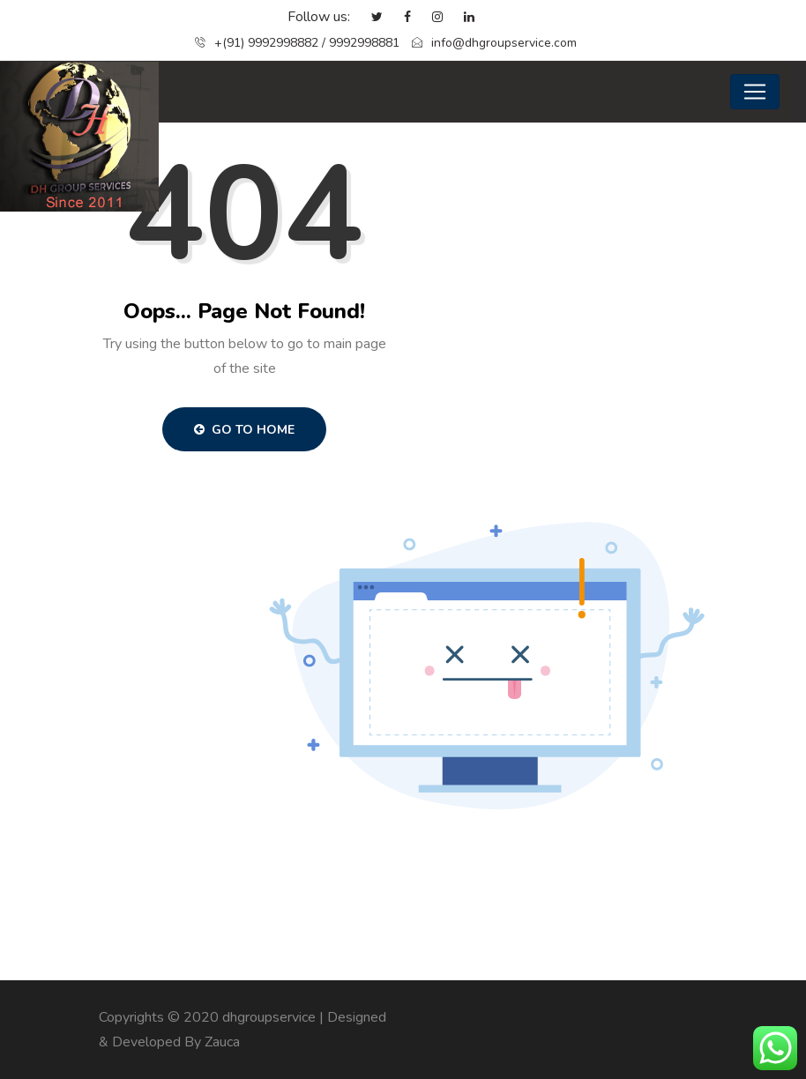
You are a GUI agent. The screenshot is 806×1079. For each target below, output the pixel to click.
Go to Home (244, 429)
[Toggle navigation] (755, 91)
